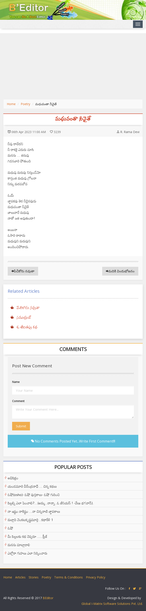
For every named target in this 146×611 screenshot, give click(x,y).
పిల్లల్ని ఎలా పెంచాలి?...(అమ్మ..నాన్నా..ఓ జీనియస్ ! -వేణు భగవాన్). (51, 503)
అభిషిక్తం (13, 477)
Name (16, 382)
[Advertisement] (73, 66)
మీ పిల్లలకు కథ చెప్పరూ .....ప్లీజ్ (27, 536)
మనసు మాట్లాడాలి (19, 544)
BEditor (48, 598)
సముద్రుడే (24, 318)
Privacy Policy (95, 577)
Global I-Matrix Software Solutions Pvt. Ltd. (112, 604)
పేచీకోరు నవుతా (22, 271)
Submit (21, 426)
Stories (34, 577)
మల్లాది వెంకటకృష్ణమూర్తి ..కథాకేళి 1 (30, 519)
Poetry (25, 104)
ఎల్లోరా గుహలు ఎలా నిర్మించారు (27, 553)
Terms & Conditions (68, 577)
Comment (18, 401)
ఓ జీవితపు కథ (27, 327)
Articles (20, 577)
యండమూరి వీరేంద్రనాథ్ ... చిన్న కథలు (32, 486)
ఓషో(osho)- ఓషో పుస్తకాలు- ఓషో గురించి (34, 494)
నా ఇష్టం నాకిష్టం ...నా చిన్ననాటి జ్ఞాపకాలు (34, 511)
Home (11, 104)
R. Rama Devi (129, 132)
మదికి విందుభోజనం (120, 271)
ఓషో (10, 528)
